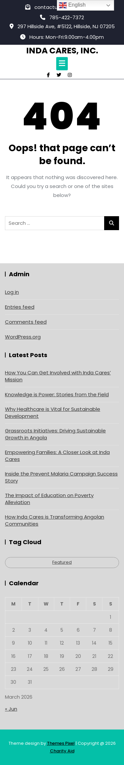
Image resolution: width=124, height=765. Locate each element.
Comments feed (26, 321)
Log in (12, 291)
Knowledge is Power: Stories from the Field (57, 394)
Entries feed (19, 306)
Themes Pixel (61, 743)
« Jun (11, 708)
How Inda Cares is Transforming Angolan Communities (54, 520)
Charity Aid (62, 751)
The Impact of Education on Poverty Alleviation (49, 499)
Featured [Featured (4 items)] (62, 562)
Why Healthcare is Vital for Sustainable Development (52, 412)
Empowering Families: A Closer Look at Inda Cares (57, 456)
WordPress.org (23, 336)
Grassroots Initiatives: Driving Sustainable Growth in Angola (55, 434)
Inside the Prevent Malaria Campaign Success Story (61, 477)
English (72, 5)
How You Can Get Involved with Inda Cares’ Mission (58, 376)
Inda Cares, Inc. (62, 50)
